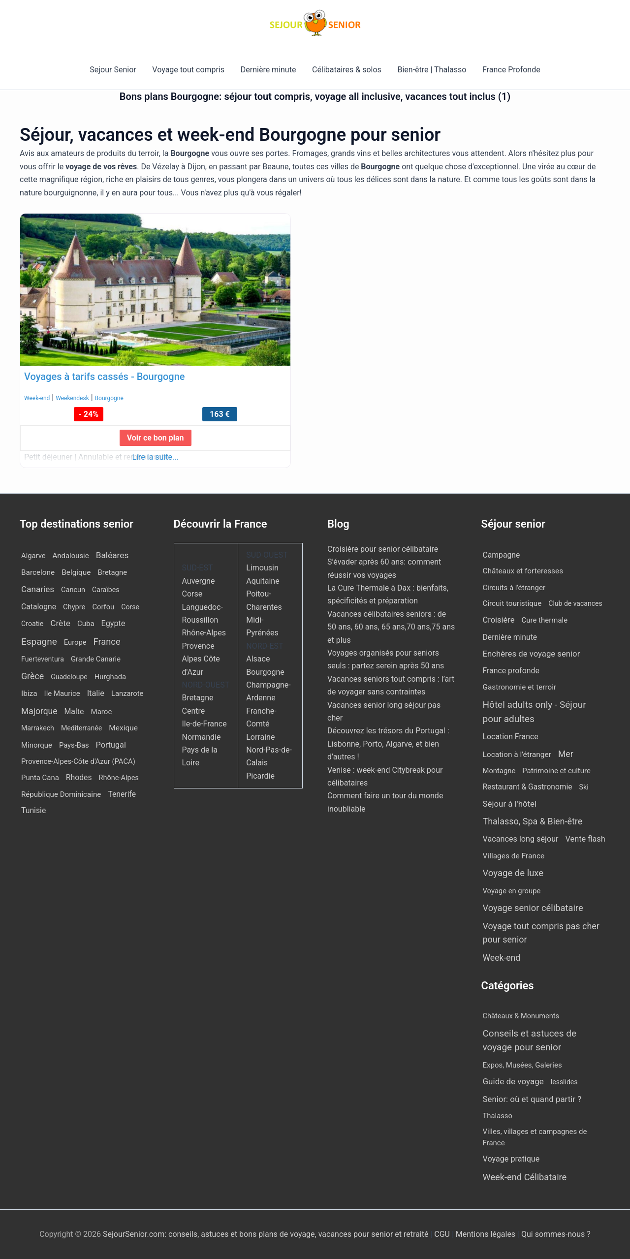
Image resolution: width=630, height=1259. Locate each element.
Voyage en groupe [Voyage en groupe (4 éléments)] (512, 890)
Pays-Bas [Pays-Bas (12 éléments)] (74, 745)
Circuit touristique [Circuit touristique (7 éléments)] (512, 603)
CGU (443, 1234)
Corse (192, 593)
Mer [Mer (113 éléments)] (565, 754)
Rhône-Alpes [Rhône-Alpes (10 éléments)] (119, 778)
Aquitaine (262, 581)
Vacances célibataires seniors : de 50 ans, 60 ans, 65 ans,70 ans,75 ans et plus (391, 627)
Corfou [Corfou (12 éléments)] (103, 606)
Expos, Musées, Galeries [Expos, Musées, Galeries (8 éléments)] (522, 1065)
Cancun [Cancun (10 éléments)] (73, 590)
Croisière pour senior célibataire (382, 549)
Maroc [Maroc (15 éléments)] (101, 711)
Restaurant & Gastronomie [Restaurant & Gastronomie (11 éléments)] (527, 787)
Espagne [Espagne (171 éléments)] (39, 641)
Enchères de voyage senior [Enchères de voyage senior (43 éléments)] (531, 654)
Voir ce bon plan (155, 437)
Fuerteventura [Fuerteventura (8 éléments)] (42, 659)
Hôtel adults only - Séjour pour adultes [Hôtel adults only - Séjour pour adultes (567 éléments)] (534, 711)
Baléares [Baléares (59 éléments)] (112, 555)
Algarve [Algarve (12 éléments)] (33, 555)
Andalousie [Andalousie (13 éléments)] (71, 555)
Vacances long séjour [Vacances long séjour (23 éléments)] (521, 839)
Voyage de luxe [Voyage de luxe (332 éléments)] (513, 873)
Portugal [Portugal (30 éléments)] (111, 745)
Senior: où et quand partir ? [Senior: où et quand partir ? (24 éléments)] (532, 1099)
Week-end (37, 398)
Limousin (262, 567)
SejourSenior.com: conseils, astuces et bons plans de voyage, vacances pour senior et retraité (266, 1234)
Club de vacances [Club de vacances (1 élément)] (575, 603)
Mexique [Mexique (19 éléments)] (123, 728)
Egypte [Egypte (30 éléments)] (113, 623)
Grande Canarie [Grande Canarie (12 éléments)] (96, 659)
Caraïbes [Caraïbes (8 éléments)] (105, 590)
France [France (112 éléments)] (107, 641)
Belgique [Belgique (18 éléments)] (76, 572)
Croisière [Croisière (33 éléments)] (499, 620)
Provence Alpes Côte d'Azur (201, 659)
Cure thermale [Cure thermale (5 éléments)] (545, 620)
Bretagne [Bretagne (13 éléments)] (112, 572)
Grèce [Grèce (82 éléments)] (32, 676)
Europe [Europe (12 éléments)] (75, 642)
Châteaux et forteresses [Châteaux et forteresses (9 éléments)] (523, 571)
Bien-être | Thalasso (431, 69)
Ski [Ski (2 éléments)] (584, 787)
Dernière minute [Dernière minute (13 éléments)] (510, 637)
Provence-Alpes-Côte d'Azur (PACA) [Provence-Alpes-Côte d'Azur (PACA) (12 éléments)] (78, 761)
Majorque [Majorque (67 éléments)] (39, 711)
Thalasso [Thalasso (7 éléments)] (497, 1115)
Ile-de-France (204, 723)
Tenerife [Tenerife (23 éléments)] (122, 794)
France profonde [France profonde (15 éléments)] (511, 670)
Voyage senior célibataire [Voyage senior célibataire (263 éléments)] (533, 908)
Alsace (258, 658)
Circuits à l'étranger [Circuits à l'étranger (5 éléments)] (514, 587)
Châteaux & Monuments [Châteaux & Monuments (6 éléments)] (521, 1015)
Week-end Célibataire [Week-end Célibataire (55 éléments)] (525, 1177)
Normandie (201, 737)
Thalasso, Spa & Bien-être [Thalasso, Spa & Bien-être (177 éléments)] (533, 821)
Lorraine (260, 737)
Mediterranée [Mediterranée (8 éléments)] (81, 728)
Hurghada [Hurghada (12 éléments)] (110, 676)
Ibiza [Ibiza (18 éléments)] (29, 693)
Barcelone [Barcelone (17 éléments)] (38, 572)
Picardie (260, 776)
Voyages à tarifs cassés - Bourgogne (104, 376)
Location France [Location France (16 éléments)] (510, 736)
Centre (193, 711)
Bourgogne (109, 398)
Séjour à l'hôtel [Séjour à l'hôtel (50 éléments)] (510, 804)
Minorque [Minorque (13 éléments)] (36, 745)
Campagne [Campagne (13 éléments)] (501, 555)
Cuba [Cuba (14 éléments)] (85, 623)
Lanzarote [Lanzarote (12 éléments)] (127, 693)
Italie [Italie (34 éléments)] (95, 693)
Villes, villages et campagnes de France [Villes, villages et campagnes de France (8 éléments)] (535, 1137)
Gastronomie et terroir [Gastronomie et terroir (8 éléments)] (520, 687)
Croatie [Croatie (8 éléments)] (32, 624)
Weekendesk (72, 398)
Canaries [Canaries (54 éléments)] (37, 589)
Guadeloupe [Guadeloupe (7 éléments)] (69, 677)
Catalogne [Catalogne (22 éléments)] (38, 606)
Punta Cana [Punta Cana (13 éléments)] (40, 777)
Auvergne (198, 581)
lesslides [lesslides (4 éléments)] (564, 1082)
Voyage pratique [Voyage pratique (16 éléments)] (511, 1159)
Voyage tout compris (189, 69)
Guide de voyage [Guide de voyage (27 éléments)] (513, 1081)
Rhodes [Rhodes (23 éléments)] (79, 777)
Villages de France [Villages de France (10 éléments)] (514, 855)
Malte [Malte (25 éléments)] (74, 711)
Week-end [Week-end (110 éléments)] (502, 958)
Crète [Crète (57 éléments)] (60, 623)
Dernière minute (268, 69)
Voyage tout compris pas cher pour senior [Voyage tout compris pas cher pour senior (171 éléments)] (541, 932)
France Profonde (510, 69)
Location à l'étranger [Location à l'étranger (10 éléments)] (517, 754)
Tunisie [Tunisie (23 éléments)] (33, 810)
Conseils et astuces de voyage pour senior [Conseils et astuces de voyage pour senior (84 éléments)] (530, 1040)
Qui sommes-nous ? (556, 1234)
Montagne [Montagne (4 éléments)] (499, 770)
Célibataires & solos (346, 69)
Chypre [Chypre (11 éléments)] (74, 606)
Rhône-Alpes (204, 632)
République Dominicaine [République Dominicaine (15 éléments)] (61, 794)
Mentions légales (485, 1234)
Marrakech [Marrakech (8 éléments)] (37, 728)
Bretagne (198, 697)
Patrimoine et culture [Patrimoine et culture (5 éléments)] (556, 770)
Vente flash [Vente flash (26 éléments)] (585, 839)
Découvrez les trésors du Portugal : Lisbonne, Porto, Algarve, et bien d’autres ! (388, 743)
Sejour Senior (114, 69)
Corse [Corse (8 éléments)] (130, 607)
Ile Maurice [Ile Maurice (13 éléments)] (62, 693)
